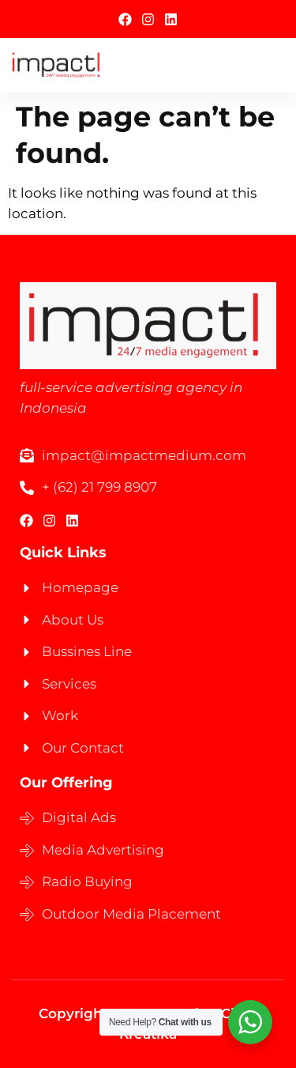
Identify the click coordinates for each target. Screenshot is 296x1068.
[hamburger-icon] (266, 65)
